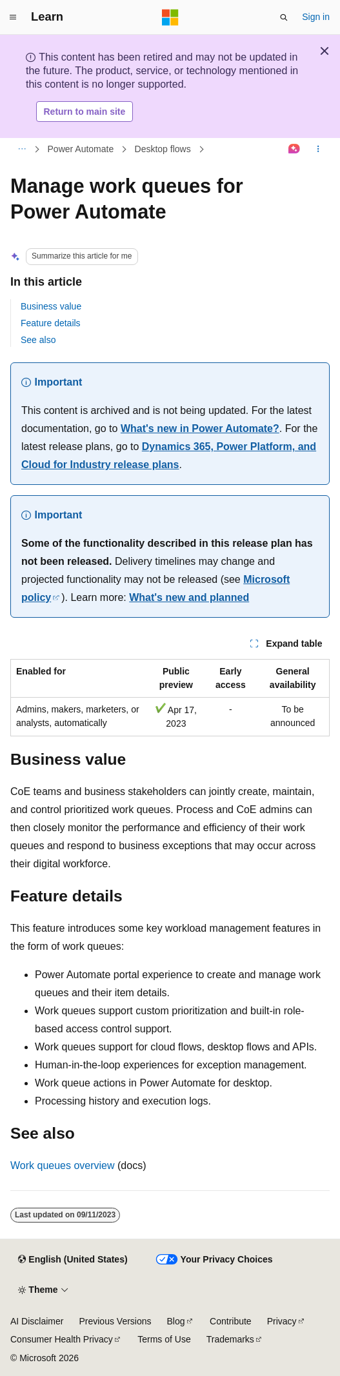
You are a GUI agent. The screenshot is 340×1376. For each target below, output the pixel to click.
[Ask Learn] (294, 149)
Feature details (51, 323)
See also (38, 340)
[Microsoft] (170, 17)
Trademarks (230, 1339)
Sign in (316, 17)
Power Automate (81, 149)
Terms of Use (163, 1339)
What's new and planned (189, 597)
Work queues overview (62, 1165)
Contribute (231, 1321)
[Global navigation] (13, 17)
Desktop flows (163, 149)
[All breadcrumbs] (21, 149)
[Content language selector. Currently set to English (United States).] (72, 1260)
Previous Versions (115, 1321)
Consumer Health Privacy (61, 1339)
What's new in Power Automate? (200, 428)
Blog (176, 1321)
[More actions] (318, 149)
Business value (51, 306)
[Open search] (284, 17)
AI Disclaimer (36, 1321)
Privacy (282, 1321)
